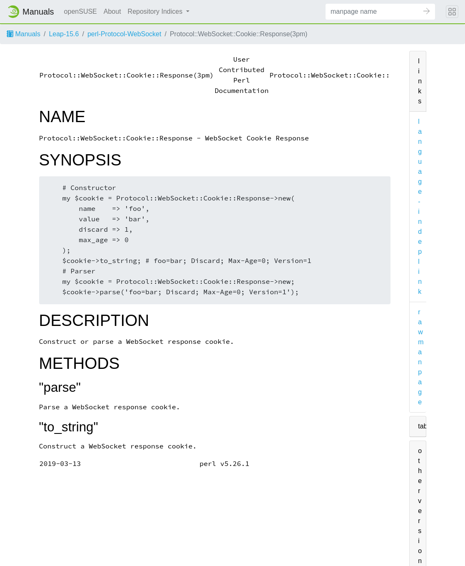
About (112, 11)
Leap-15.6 (64, 34)
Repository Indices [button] (156, 11)
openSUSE (80, 11)
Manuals (23, 34)
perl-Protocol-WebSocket (124, 34)
